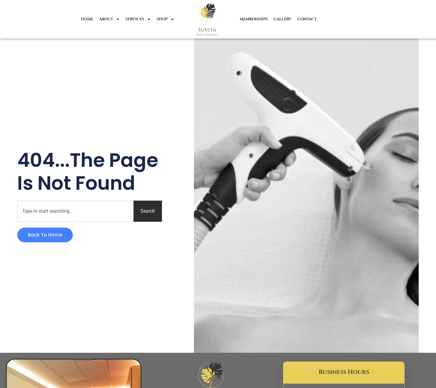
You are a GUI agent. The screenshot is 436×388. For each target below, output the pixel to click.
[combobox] (74, 211)
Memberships (254, 19)
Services (138, 19)
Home (87, 19)
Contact (307, 19)
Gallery (282, 19)
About (109, 19)
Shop (165, 19)
